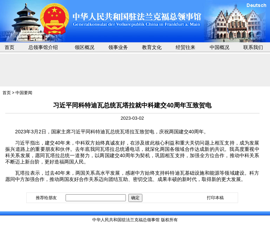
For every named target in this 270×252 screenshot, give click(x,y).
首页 (9, 47)
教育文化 (152, 47)
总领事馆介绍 (43, 47)
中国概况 (219, 47)
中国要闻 (23, 92)
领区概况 (84, 47)
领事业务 (118, 47)
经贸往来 (185, 47)
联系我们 (253, 47)
